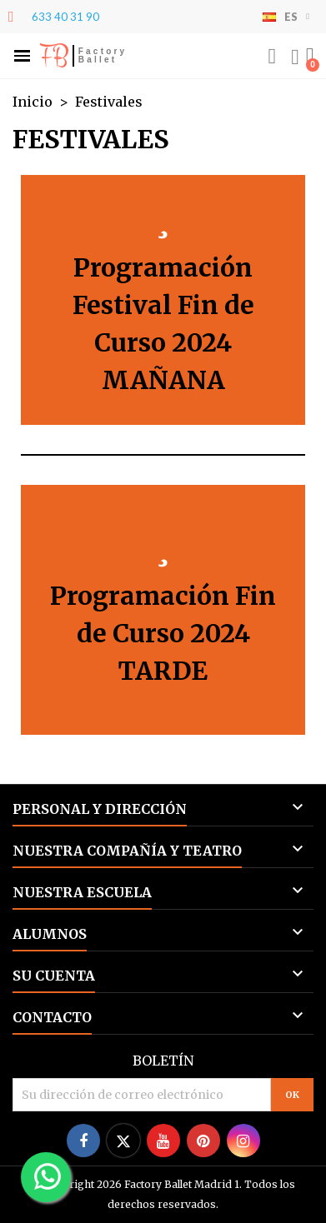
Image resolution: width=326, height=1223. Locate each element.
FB (54, 55)
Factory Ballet (103, 55)
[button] (22, 56)
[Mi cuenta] (295, 57)
